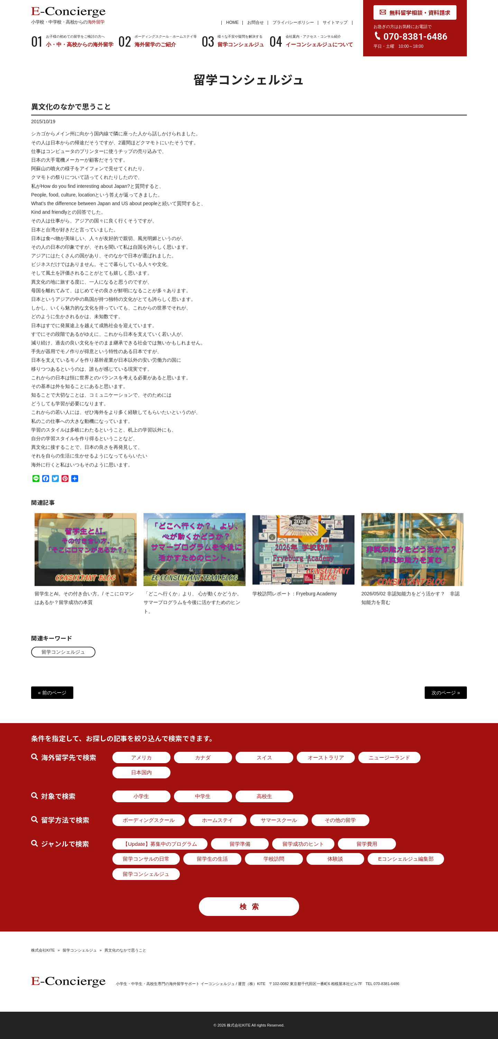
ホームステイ (217, 820)
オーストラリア (326, 757)
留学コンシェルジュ (63, 652)
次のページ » (446, 692)
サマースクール (279, 820)
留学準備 (240, 844)
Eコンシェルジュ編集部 (405, 859)
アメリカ (141, 757)
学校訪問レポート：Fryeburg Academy (294, 599)
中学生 (203, 796)
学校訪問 (274, 859)
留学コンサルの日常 (146, 859)
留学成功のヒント (303, 844)
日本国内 (141, 772)
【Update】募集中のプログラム (160, 844)
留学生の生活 (212, 859)
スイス (264, 757)
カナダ (203, 757)
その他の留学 (340, 820)
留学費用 (367, 844)
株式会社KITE (43, 950)
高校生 (264, 796)
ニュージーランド (389, 757)
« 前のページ (52, 692)
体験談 (335, 859)
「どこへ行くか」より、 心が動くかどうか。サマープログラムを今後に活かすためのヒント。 (193, 608)
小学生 (141, 796)
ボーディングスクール (149, 820)
